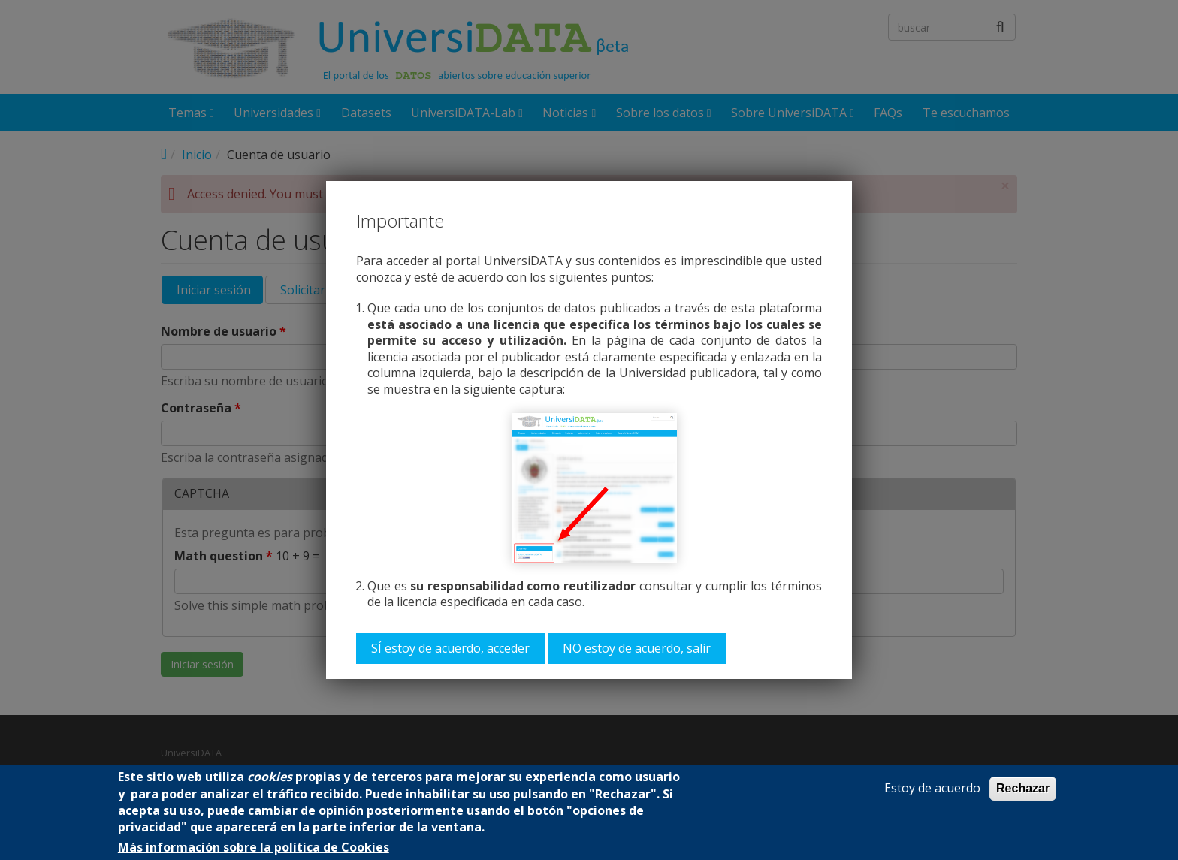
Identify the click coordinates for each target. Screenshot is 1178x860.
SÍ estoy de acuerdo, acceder (450, 648)
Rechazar (1023, 788)
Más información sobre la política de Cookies (253, 847)
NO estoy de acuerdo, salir (637, 648)
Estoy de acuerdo (932, 788)
